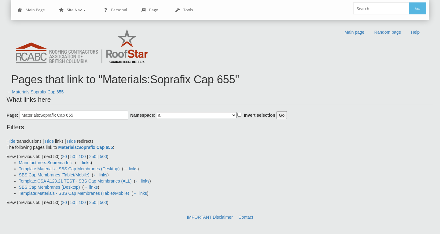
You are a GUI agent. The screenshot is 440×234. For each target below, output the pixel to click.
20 (64, 156)
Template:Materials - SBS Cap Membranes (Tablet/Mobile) (74, 193)
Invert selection (259, 115)
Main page (354, 32)
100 (82, 156)
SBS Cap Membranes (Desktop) (49, 187)
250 (92, 156)
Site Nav (72, 10)
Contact (245, 217)
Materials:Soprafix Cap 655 (38, 91)
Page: (12, 115)
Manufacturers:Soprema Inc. (46, 162)
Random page (387, 32)
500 (103, 156)
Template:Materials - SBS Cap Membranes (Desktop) (69, 168)
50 (72, 156)
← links (84, 162)
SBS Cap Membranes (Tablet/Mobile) (54, 174)
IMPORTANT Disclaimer (210, 217)
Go (417, 8)
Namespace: (143, 115)
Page (149, 10)
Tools (184, 10)
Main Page (31, 10)
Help (415, 32)
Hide (11, 141)
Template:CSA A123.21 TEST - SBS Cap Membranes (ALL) (75, 181)
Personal (115, 10)
